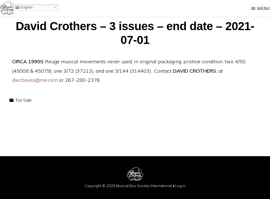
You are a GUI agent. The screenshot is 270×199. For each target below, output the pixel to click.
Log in (180, 186)
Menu (263, 8)
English (24, 7)
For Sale (24, 100)
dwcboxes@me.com (35, 80)
